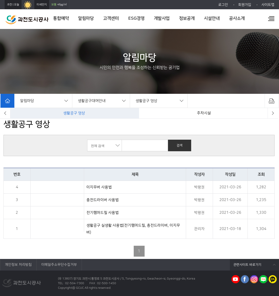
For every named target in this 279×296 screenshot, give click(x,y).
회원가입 (244, 5)
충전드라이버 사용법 (102, 200)
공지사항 (204, 113)
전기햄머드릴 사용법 (102, 213)
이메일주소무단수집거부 (59, 265)
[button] (5, 113)
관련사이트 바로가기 (247, 265)
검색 (180, 145)
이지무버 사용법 (99, 187)
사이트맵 (267, 5)
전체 (74, 113)
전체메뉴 (271, 18)
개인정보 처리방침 (18, 265)
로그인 (223, 5)
